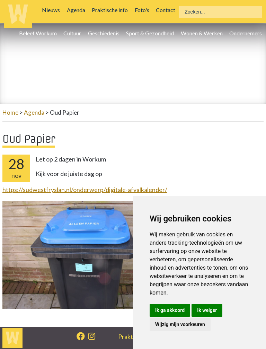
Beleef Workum (40, 33)
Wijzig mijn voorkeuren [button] (180, 324)
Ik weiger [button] (207, 310)
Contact (167, 10)
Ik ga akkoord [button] (170, 310)
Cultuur (74, 33)
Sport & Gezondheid (152, 33)
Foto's (143, 10)
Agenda (77, 10)
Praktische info (111, 10)
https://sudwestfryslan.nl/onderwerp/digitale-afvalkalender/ (84, 189)
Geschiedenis (105, 33)
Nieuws (52, 10)
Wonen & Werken (203, 33)
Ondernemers (247, 33)
